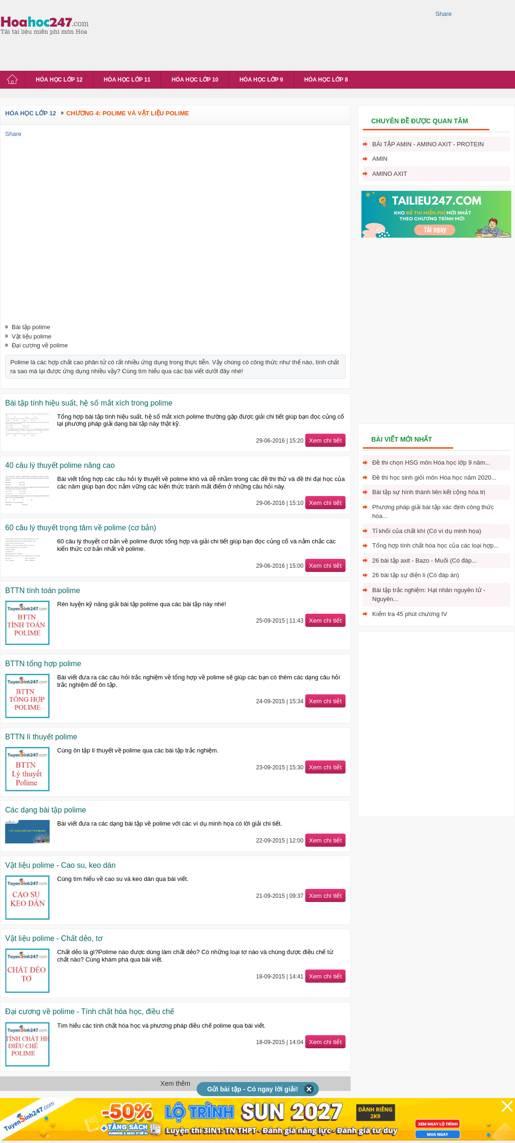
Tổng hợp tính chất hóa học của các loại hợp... (435, 545)
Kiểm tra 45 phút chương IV (409, 613)
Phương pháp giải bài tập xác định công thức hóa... (433, 512)
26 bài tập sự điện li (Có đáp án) (415, 575)
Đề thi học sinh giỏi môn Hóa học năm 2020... (434, 477)
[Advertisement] (135, 34)
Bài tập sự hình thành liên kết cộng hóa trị (428, 492)
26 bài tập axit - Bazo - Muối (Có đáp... (424, 560)
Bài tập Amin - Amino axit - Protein (428, 144)
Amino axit (389, 173)
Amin (380, 158)
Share (443, 13)
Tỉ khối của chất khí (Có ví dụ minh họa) (426, 530)
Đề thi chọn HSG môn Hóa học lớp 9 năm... (431, 462)
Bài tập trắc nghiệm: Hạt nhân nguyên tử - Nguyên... (429, 595)
